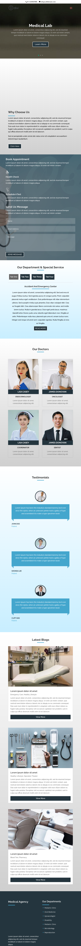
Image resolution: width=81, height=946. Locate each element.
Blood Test (14, 857)
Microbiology (49, 928)
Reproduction (50, 932)
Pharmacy (23, 857)
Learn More (40, 44)
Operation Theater (31, 776)
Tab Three (37, 277)
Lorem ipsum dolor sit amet (23, 691)
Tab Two (25, 277)
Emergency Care (16, 694)
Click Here (14, 146)
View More (40, 717)
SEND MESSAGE (15, 254)
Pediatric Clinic (50, 908)
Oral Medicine (50, 912)
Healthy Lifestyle (30, 694)
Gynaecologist (50, 916)
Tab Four (49, 277)
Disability (48, 920)
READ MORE (40, 328)
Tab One (13, 277)
